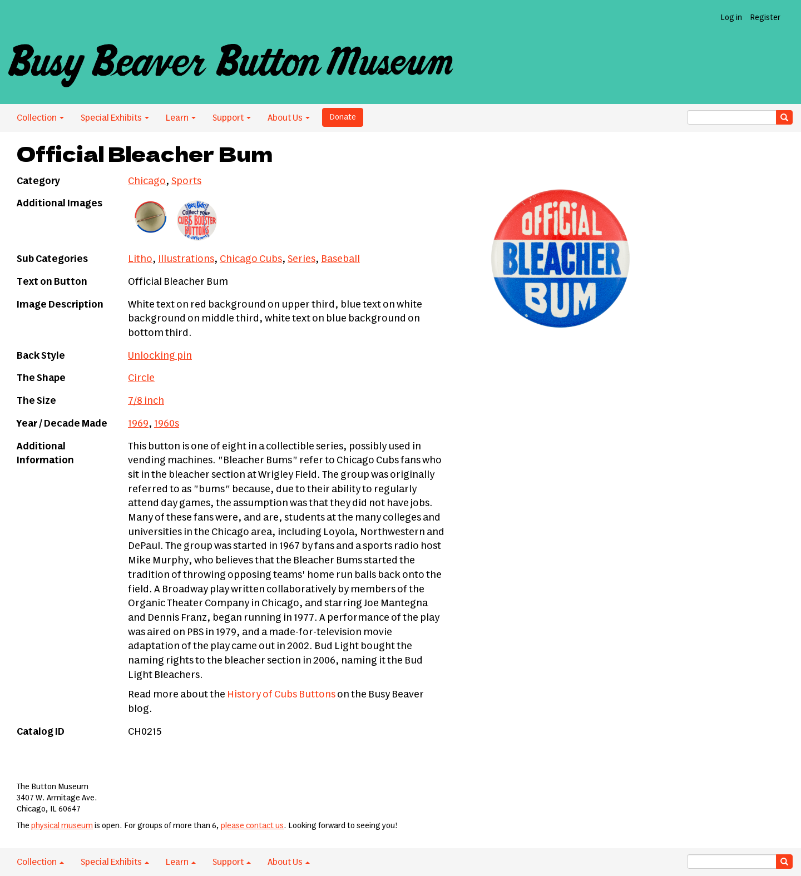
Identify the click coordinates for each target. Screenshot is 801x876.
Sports (186, 181)
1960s (166, 424)
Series (301, 259)
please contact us (252, 826)
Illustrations (186, 259)
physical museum (62, 826)
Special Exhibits (115, 117)
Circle (141, 378)
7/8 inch (146, 401)
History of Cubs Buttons (281, 695)
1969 (138, 424)
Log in (731, 18)
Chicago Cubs (251, 259)
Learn (181, 117)
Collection (40, 117)
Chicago (147, 181)
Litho (140, 259)
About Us (289, 117)
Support (231, 117)
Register (765, 18)
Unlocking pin (160, 356)
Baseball (340, 259)
